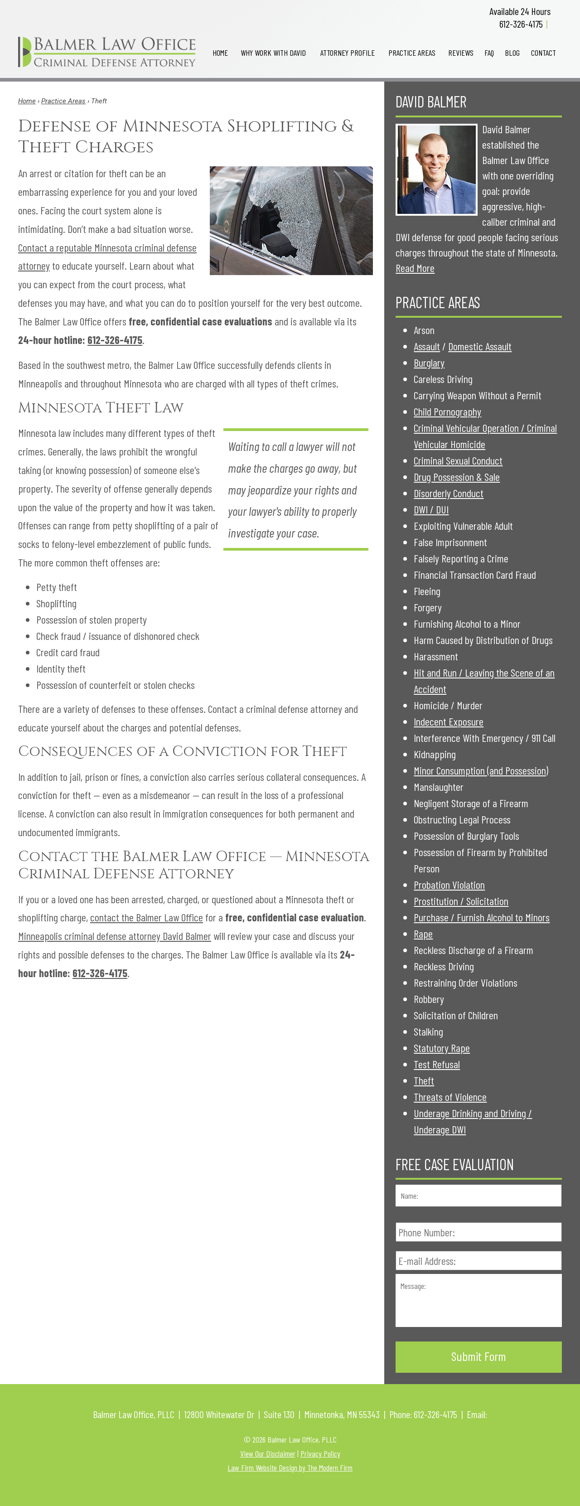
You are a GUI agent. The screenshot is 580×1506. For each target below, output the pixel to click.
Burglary (429, 362)
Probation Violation (449, 884)
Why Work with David (273, 53)
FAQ (489, 53)
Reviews (461, 53)
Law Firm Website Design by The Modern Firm (290, 1467)
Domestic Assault (480, 346)
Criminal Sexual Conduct (458, 460)
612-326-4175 (521, 23)
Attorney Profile (347, 53)
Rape (423, 933)
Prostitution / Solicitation (461, 900)
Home (220, 53)
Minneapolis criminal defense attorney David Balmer (114, 935)
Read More (415, 267)
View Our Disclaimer (267, 1453)
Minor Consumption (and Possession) (481, 770)
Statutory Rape (442, 1047)
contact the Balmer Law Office (146, 917)
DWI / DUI (431, 509)
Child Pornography (447, 411)
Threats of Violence (450, 1096)
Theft (424, 1080)
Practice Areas (411, 53)
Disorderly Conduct (448, 492)
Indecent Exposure (448, 721)
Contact (543, 53)
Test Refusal (437, 1063)
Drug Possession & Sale (457, 476)
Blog (512, 53)
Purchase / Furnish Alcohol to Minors (482, 917)
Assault (427, 346)
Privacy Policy (320, 1453)
